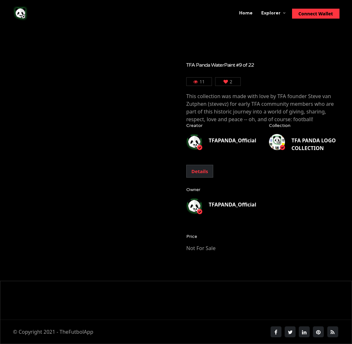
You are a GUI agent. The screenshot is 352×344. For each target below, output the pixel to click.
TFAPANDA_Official (232, 140)
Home (246, 13)
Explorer (271, 13)
